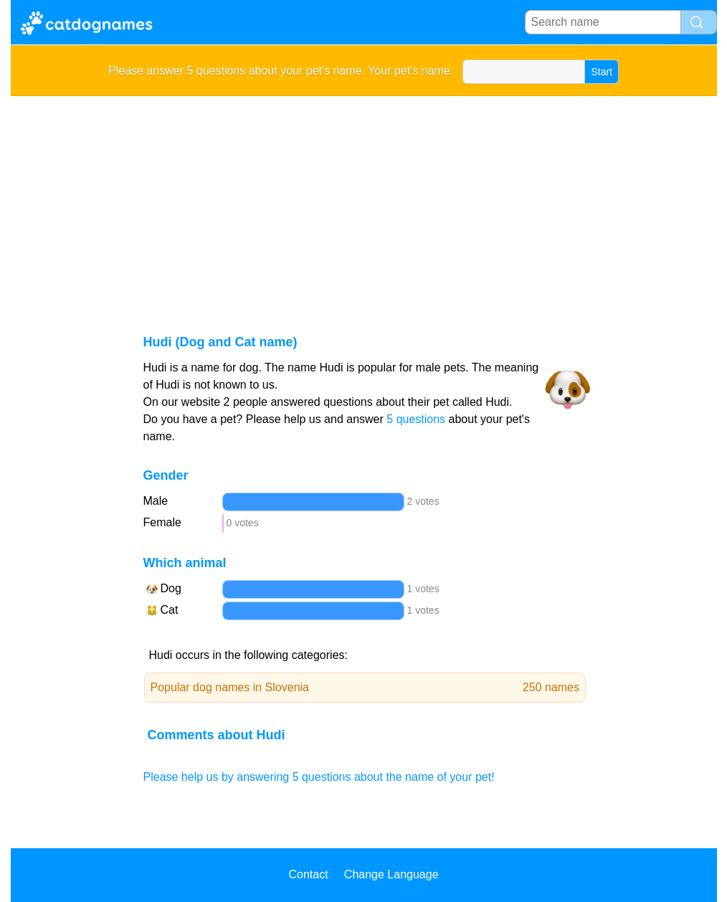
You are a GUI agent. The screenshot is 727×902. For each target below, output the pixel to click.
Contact (308, 874)
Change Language (391, 874)
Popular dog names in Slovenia (365, 687)
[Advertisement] (364, 203)
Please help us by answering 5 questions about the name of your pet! (319, 777)
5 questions (415, 419)
